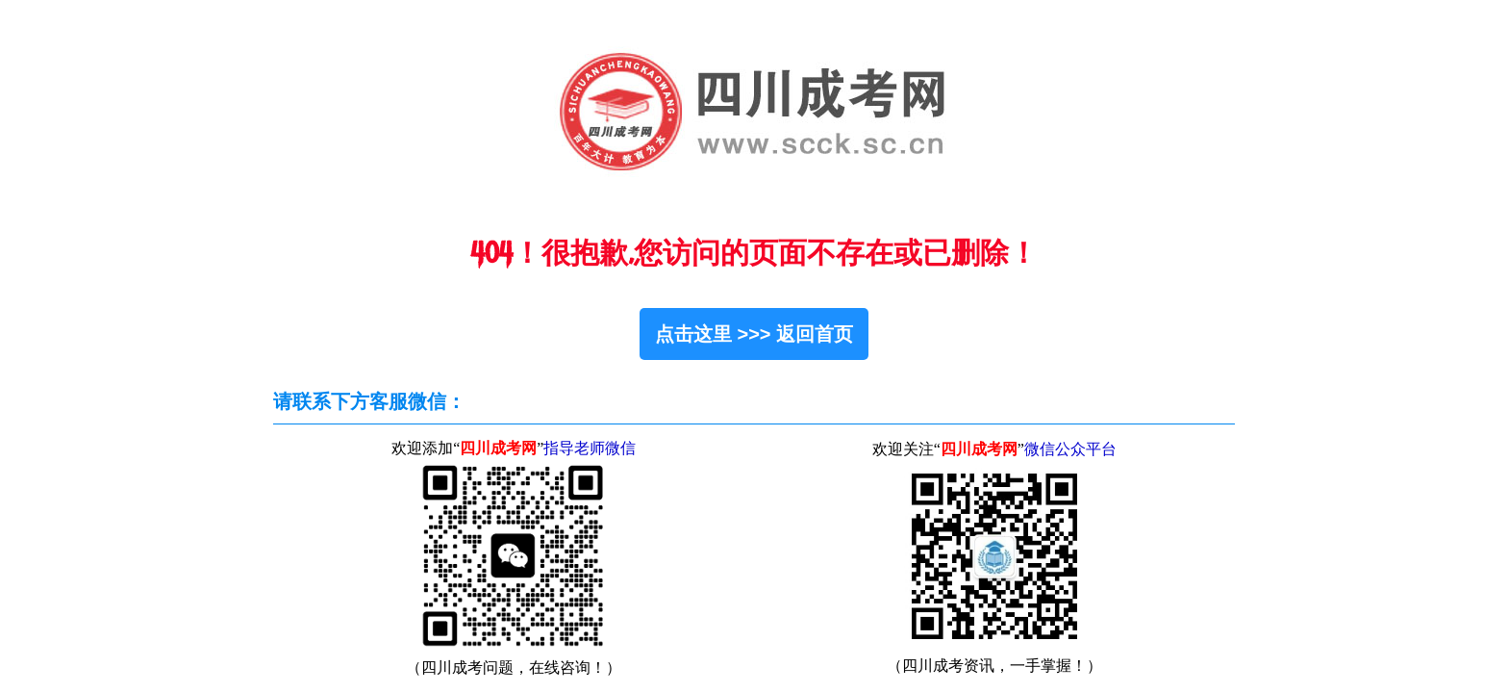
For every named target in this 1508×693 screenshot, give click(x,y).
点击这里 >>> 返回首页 (754, 334)
